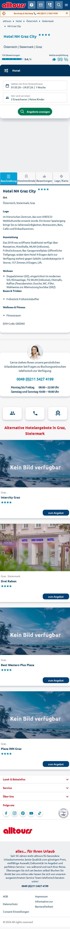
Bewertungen (44, 178)
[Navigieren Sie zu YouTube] (31, 813)
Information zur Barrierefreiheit (44, 904)
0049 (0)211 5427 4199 (35, 379)
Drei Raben (8, 581)
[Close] (67, 13)
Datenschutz (10, 904)
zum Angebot (56, 512)
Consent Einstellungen (16, 911)
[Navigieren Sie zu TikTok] (39, 813)
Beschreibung (9, 178)
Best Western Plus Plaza (17, 665)
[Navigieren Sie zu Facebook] (6, 813)
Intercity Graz (10, 497)
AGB (5, 896)
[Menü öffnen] (66, 5)
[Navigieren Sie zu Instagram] (14, 813)
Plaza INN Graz (11, 749)
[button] (35, 779)
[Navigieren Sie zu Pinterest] (23, 813)
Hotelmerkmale (26, 178)
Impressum (41, 896)
